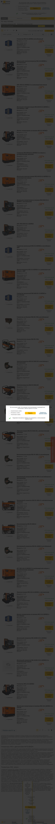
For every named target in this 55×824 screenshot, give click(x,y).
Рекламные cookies (15, 412)
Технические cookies (15, 414)
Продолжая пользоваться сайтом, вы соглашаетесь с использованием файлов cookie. (29, 418)
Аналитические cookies (16, 411)
